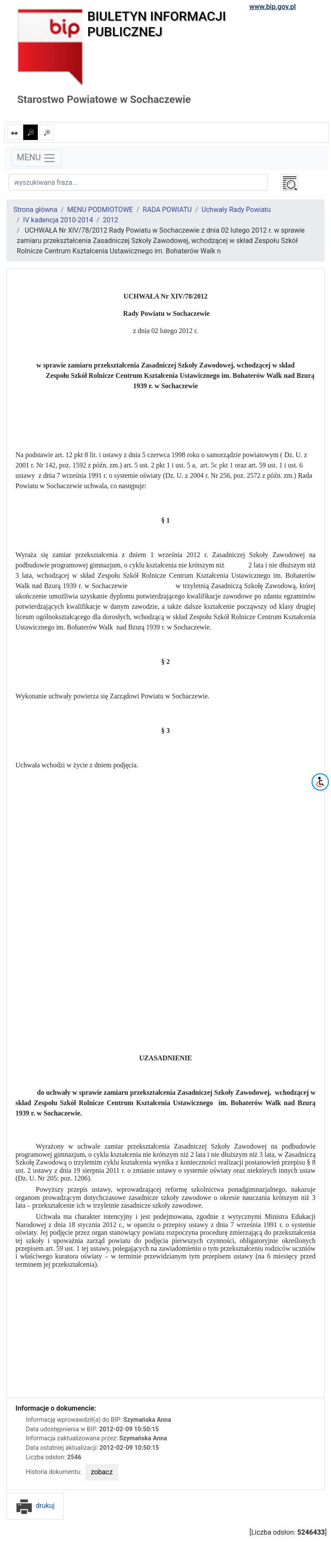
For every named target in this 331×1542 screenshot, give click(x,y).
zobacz (102, 1472)
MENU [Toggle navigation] (36, 158)
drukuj (35, 1506)
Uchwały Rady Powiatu (236, 210)
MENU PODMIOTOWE (100, 210)
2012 (110, 220)
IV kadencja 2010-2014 (58, 220)
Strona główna (35, 210)
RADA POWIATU (167, 210)
